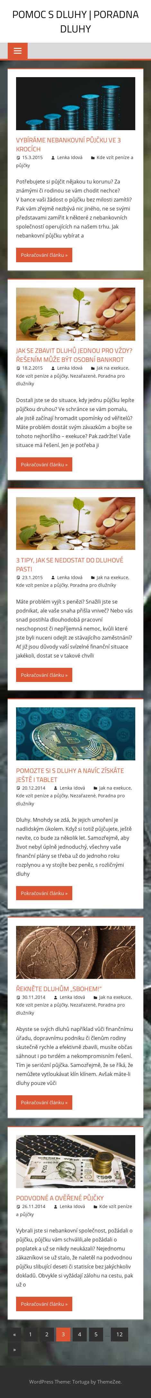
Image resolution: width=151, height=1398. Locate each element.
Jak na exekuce (112, 368)
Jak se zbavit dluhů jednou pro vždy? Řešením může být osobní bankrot (74, 354)
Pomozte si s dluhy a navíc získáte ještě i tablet (70, 775)
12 (119, 1334)
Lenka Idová (70, 157)
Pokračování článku (42, 255)
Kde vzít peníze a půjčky (42, 376)
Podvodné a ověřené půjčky (60, 1198)
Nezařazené (83, 376)
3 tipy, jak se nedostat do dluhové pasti (69, 564)
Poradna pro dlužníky (93, 585)
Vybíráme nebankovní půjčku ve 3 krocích (68, 144)
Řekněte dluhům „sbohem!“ (59, 989)
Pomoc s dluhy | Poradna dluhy (75, 21)
